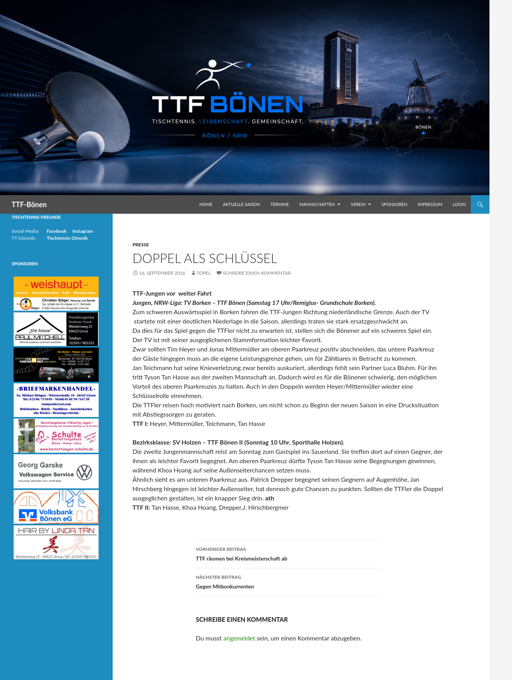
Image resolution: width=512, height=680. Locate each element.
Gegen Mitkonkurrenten (288, 581)
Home (205, 204)
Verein (358, 204)
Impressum (430, 204)
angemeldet (239, 638)
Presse (140, 244)
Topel (204, 273)
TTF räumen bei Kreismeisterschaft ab (288, 553)
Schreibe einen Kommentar (257, 273)
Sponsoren (394, 204)
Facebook (56, 231)
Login (459, 204)
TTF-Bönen (29, 204)
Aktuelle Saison (241, 204)
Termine (279, 204)
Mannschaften (317, 204)
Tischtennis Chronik (67, 238)
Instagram (82, 231)
